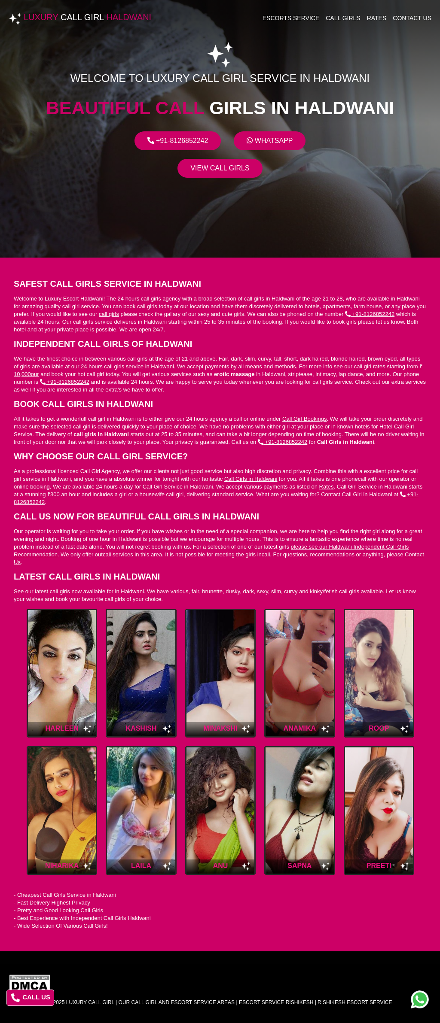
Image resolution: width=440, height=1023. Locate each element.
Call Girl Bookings (304, 419)
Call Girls (343, 18)
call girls (109, 314)
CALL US (30, 998)
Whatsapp (270, 140)
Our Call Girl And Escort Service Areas (177, 1002)
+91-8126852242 (177, 140)
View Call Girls (219, 168)
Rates (377, 18)
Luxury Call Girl (90, 1002)
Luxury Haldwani (87, 17)
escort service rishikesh (276, 1002)
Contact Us (412, 18)
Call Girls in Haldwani (251, 479)
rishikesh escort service (355, 1002)
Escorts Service (291, 18)
